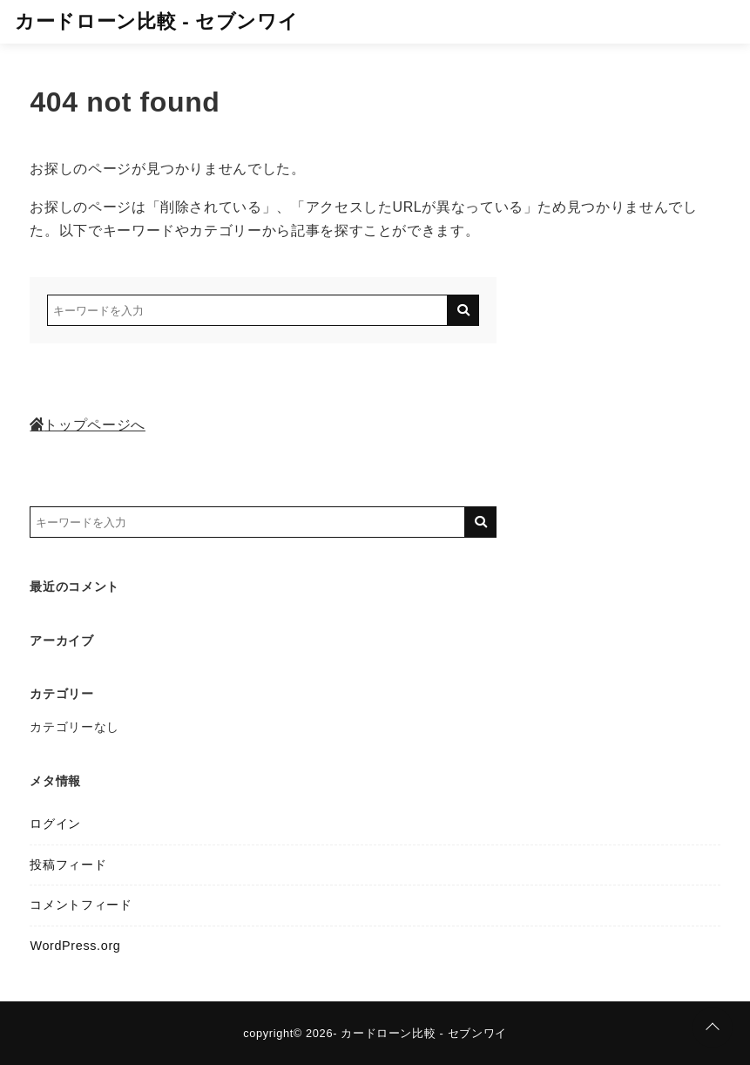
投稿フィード (68, 865)
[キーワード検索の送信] (463, 310)
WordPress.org (75, 946)
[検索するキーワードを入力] (247, 310)
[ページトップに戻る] (713, 1027)
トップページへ (87, 424)
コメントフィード (81, 905)
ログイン (55, 824)
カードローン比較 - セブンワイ (156, 21)
